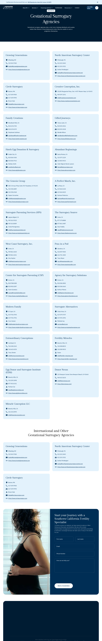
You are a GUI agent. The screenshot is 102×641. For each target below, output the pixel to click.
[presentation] (67, 586)
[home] (10, 8)
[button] (26, 7)
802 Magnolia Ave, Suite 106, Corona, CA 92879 (39, 2)
